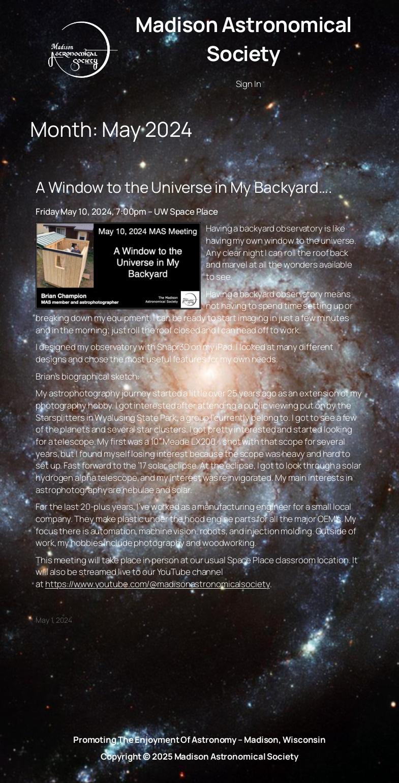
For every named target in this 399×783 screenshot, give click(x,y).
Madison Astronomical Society (243, 38)
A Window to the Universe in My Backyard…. (184, 187)
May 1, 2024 (54, 620)
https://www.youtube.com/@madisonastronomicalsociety (157, 584)
